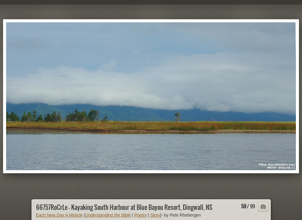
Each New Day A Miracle (59, 215)
